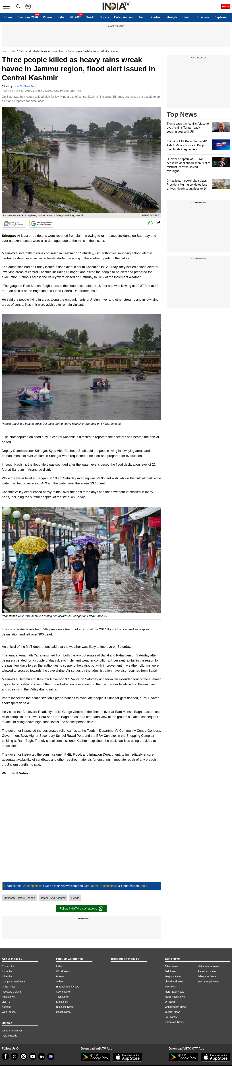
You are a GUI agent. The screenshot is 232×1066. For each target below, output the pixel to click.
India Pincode (9, 1035)
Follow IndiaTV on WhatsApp (81, 908)
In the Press (8, 986)
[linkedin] (41, 1056)
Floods (75, 897)
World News (63, 971)
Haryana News (173, 976)
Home (8, 17)
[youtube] (32, 1056)
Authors (6, 1006)
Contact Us (8, 966)
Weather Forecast (12, 1030)
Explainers (62, 1001)
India (61, 17)
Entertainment (124, 17)
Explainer (221, 17)
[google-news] (50, 1056)
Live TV (6, 1001)
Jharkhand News (174, 981)
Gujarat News (172, 1011)
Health (187, 17)
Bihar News (171, 966)
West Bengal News (208, 981)
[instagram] (23, 1056)
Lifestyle (171, 17)
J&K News (171, 1017)
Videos (47, 17)
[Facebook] (5, 1056)
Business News (65, 1006)
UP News (170, 1001)
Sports (104, 17)
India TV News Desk (25, 86)
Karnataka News (174, 1022)
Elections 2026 (28, 17)
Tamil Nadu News (175, 996)
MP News (170, 986)
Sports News (63, 991)
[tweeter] (14, 1056)
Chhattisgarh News (175, 1006)
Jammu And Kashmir (52, 897)
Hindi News (8, 996)
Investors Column (12, 991)
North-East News (174, 991)
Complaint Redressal (13, 981)
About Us (7, 971)
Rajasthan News (207, 971)
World (90, 17)
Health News (63, 1011)
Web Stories (9, 1011)
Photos (155, 17)
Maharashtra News (208, 966)
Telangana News (207, 976)
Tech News (62, 996)
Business (202, 17)
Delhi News (171, 971)
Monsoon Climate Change (19, 897)
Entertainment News (67, 986)
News (4, 51)
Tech (142, 17)
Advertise (7, 976)
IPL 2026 (75, 17)
